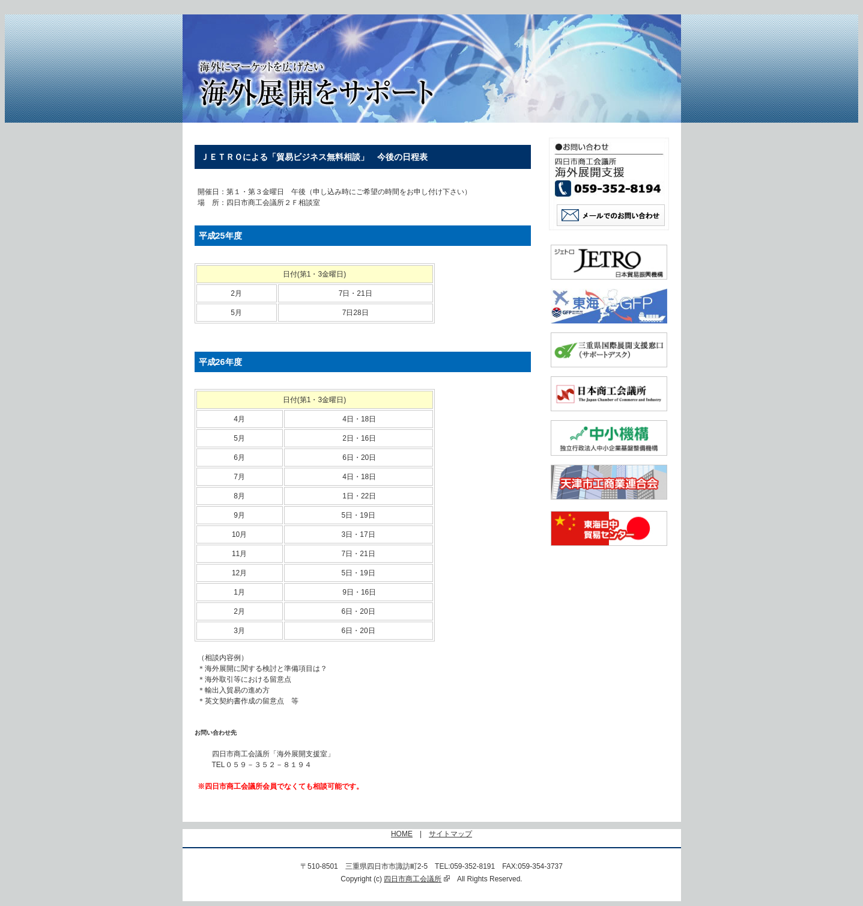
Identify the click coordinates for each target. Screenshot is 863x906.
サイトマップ (450, 834)
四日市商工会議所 (417, 879)
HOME (402, 834)
